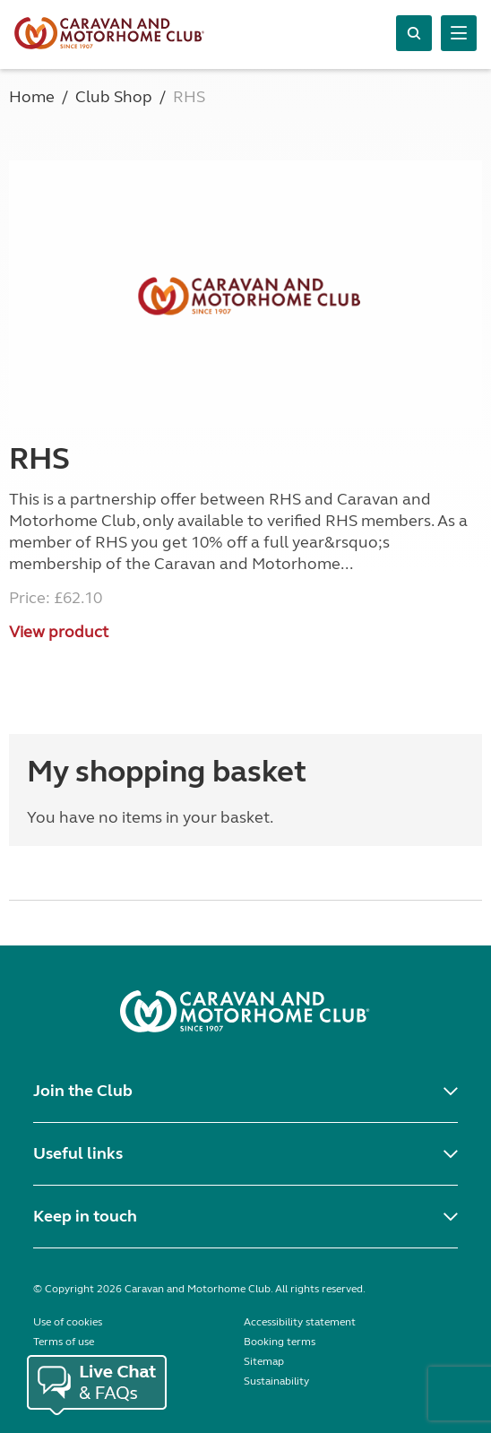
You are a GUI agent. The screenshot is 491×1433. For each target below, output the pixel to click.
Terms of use (63, 1341)
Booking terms (279, 1341)
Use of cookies (67, 1322)
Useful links (78, 1153)
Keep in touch (85, 1216)
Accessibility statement (300, 1322)
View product (58, 632)
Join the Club (83, 1091)
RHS (39, 459)
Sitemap (264, 1361)
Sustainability (276, 1381)
